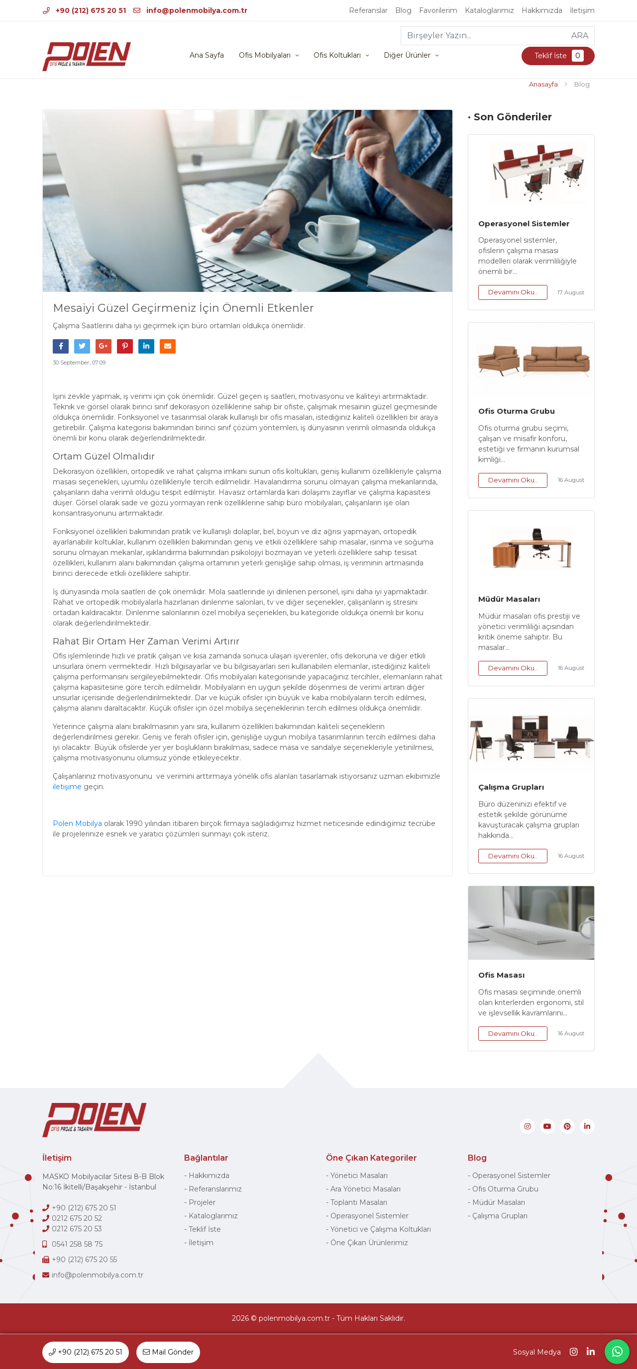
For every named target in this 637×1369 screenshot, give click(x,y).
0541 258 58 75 (77, 1244)
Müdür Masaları (509, 599)
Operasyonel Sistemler (524, 223)
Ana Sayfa (207, 55)
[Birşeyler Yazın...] (483, 36)
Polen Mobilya (78, 824)
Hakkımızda (542, 10)
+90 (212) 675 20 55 (84, 1260)
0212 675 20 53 (77, 1229)
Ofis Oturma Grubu (516, 411)
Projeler (202, 1202)
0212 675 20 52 (77, 1218)
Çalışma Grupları (511, 787)
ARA (579, 35)
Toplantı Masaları (358, 1202)
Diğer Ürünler (407, 55)
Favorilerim (438, 10)
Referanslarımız (215, 1189)
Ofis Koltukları (337, 55)
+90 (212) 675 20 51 (84, 10)
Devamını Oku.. (512, 292)
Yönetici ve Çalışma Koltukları (380, 1229)
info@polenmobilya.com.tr (190, 10)
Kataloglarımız (489, 10)
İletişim (582, 10)
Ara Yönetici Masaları (365, 1189)
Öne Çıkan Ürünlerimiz (369, 1243)
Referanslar (368, 10)
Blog (403, 10)
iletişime (67, 787)
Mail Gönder (168, 1352)
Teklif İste (558, 56)
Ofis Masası (501, 975)
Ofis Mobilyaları (265, 55)
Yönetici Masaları (359, 1176)
